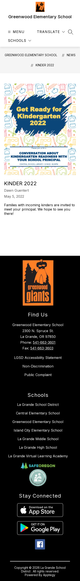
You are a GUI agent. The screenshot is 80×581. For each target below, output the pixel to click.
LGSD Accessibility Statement (38, 357)
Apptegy (49, 575)
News (71, 55)
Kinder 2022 (45, 65)
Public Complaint (38, 375)
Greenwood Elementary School (31, 55)
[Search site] (70, 32)
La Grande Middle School (37, 439)
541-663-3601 (44, 342)
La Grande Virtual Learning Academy (38, 456)
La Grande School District (38, 404)
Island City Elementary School (38, 430)
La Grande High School (38, 447)
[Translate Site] (51, 32)
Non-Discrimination (38, 366)
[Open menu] (16, 32)
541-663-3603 (41, 348)
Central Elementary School (38, 413)
